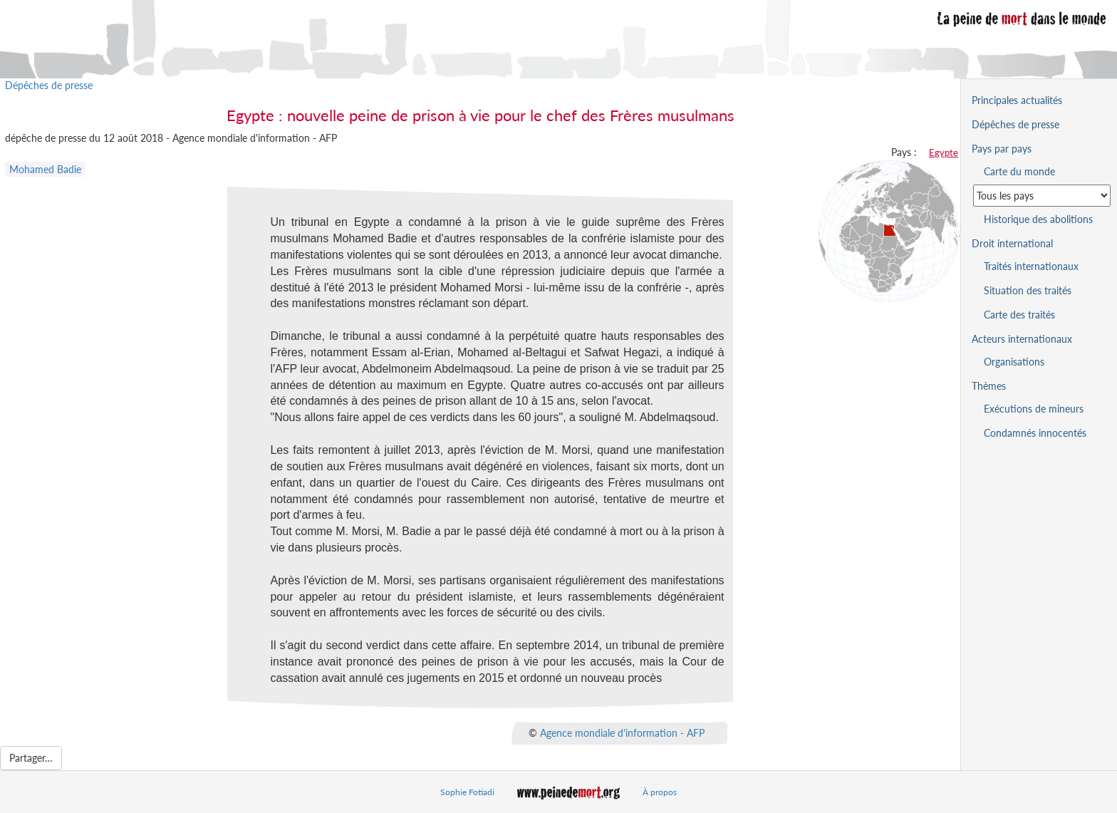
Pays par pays (1002, 149)
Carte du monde (1019, 171)
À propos (660, 792)
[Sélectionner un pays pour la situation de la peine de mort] (1042, 196)
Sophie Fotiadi (467, 792)
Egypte (943, 152)
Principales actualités (1017, 100)
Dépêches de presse (49, 85)
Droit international (1012, 243)
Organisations (1014, 362)
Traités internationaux (1031, 266)
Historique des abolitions (1038, 219)
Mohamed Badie (45, 169)
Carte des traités (1019, 315)
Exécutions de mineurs (1034, 409)
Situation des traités (1027, 290)
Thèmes (989, 386)
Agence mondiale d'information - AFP (622, 732)
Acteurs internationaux (1022, 339)
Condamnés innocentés (1035, 433)
